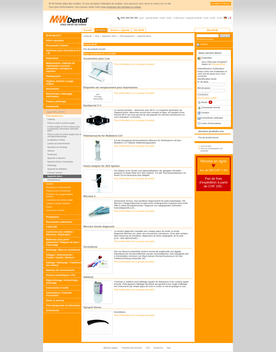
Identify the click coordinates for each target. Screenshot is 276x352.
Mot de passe (203, 88)
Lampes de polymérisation (58, 143)
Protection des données (132, 348)
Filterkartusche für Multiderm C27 (103, 135)
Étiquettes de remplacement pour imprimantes (110, 87)
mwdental (87, 36)
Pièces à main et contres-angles (61, 123)
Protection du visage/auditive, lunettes (60, 195)
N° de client (202, 82)
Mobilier (49, 184)
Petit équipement (54, 116)
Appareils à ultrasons (56, 158)
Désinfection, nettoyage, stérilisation (59, 95)
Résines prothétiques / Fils (60, 275)
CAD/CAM (51, 227)
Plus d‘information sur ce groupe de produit (134, 64)
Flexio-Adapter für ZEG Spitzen (101, 166)
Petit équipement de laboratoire (63, 305)
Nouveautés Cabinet (57, 45)
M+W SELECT (53, 35)
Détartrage (52, 165)
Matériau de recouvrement (60, 270)
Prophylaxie (52, 217)
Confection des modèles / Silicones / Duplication (60, 233)
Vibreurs (50, 151)
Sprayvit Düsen (92, 307)
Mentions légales (111, 348)
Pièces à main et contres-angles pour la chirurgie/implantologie (64, 135)
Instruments (52, 89)
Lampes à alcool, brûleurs (58, 203)
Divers (49, 207)
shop (97, 36)
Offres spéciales (55, 40)
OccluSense (90, 246)
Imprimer (204, 44)
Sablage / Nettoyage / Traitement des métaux (63, 264)
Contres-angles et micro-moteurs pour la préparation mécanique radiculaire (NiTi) (63, 129)
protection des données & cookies (124, 7)
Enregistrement (218, 64)
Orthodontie (52, 310)
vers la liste (206, 146)
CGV (148, 348)
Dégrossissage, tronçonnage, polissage (62, 281)
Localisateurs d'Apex (56, 140)
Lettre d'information (211, 123)
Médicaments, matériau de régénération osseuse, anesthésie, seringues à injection (60, 67)
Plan (169, 348)
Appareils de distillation (57, 169)
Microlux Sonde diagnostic (99, 226)
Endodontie (52, 106)
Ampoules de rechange (57, 147)
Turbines (51, 119)
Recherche (158, 348)
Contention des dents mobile (59, 200)
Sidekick (88, 277)
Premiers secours (54, 173)
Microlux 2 (89, 196)
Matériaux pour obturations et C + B (63, 52)
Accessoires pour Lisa (96, 58)
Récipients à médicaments (58, 187)
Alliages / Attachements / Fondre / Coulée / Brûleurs (60, 256)
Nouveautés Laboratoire (59, 222)
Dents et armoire (55, 300)
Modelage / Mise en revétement (63, 250)
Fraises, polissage (56, 101)
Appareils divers (54, 176)
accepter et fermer (220, 3)
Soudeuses (52, 154)
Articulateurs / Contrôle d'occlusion (58, 294)
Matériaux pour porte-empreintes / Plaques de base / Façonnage (63, 242)
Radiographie (53, 76)
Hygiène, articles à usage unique (59, 82)
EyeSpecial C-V (92, 105)
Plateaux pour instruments (58, 191)
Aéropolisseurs (53, 180)
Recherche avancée (205, 39)
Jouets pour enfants (55, 210)
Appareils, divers (55, 111)
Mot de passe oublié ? (207, 98)
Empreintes (52, 58)
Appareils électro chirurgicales (60, 162)
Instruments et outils (57, 288)
